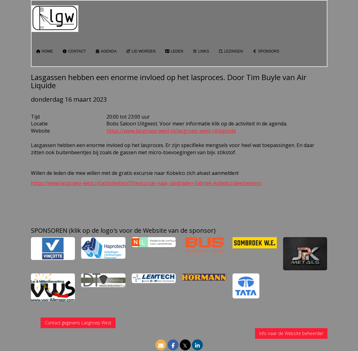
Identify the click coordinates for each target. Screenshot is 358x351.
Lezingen (230, 51)
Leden (174, 51)
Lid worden (141, 51)
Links (201, 51)
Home (44, 51)
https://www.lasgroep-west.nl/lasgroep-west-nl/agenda (171, 130)
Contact (74, 51)
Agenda (105, 51)
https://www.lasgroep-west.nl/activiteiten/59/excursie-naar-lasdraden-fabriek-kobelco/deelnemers (146, 183)
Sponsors (265, 51)
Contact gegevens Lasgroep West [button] (78, 323)
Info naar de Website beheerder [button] (291, 333)
